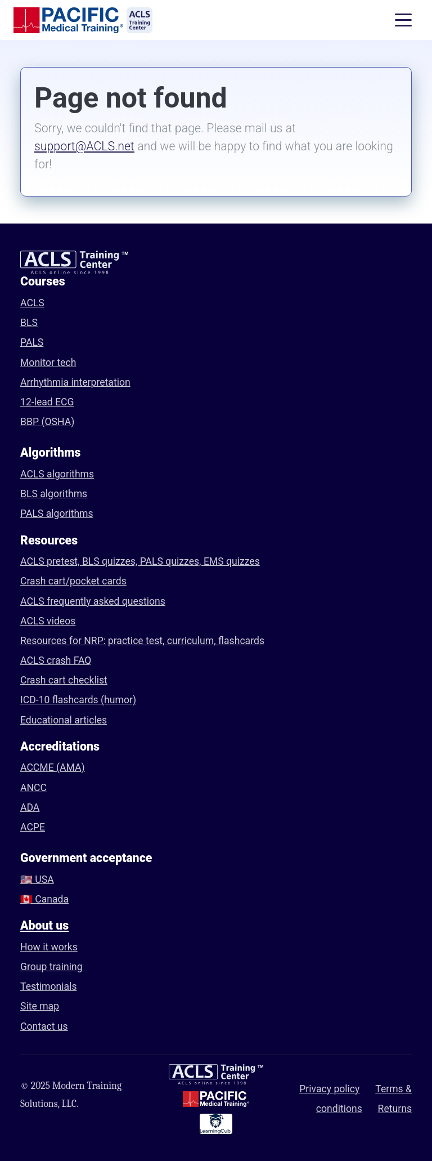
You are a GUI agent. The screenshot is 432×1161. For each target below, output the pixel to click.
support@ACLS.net (84, 146)
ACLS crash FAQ (55, 660)
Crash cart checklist (63, 680)
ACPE (32, 827)
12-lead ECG (47, 402)
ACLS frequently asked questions (92, 601)
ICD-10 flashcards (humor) (78, 699)
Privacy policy (329, 1089)
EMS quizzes (232, 561)
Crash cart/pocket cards (73, 581)
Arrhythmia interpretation (75, 382)
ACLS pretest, (51, 561)
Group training (51, 966)
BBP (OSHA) (47, 421)
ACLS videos (47, 621)
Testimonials (48, 986)
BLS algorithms (53, 493)
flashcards (241, 640)
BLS (29, 322)
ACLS (32, 303)
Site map (39, 1006)
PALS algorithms (56, 513)
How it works (49, 947)
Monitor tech (48, 362)
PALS (31, 342)
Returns (395, 1108)
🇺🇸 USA (37, 879)
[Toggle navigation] (403, 20)
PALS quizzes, (172, 561)
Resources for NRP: (63, 640)
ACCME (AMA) (52, 767)
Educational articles (63, 720)
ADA (29, 807)
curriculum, (192, 640)
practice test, (137, 640)
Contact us (44, 1026)
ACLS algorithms (57, 474)
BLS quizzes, (111, 561)
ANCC (33, 787)
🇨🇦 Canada (44, 899)
